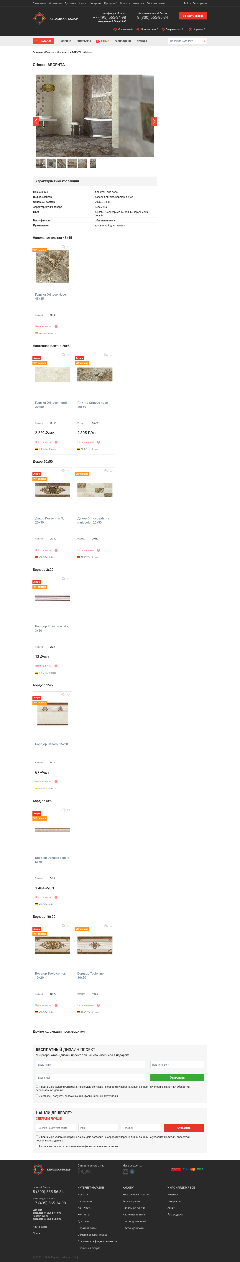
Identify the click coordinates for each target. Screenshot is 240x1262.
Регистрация (200, 3)
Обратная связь (156, 3)
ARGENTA (75, 52)
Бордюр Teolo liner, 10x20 (91, 975)
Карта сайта (40, 1226)
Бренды (142, 41)
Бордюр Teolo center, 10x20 (50, 975)
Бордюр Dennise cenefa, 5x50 (52, 860)
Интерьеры (83, 41)
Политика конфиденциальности (97, 1241)
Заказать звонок (193, 15)
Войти (187, 3)
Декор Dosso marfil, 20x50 (49, 520)
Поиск (36, 1233)
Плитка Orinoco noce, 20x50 (93, 405)
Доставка (70, 3)
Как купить (95, 3)
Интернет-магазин (91, 1187)
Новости (125, 3)
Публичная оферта (89, 1248)
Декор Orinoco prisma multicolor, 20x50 (93, 520)
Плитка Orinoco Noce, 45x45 (51, 296)
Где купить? (110, 3)
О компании (39, 3)
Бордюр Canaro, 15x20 (51, 744)
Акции (105, 41)
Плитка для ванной (134, 1221)
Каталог (46, 41)
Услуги (82, 3)
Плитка (49, 52)
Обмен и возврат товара (92, 1234)
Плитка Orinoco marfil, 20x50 (51, 405)
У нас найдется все (181, 1187)
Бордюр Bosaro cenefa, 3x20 (52, 628)
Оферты (70, 1086)
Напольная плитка (134, 1207)
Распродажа (123, 41)
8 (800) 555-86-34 (152, 17)
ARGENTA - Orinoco (45, 333)
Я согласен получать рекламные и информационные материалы (78, 1096)
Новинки (65, 41)
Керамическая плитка (136, 1194)
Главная (38, 52)
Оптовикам (55, 3)
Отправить (177, 1077)
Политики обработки (177, 1086)
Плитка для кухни (133, 1228)
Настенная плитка (134, 1214)
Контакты (138, 3)
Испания (62, 52)
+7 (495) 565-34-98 (109, 17)
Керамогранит (131, 1201)
